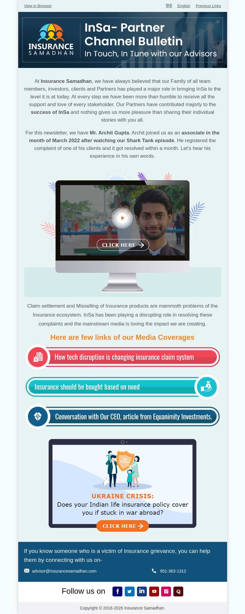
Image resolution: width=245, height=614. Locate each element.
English (184, 6)
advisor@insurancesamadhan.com (64, 571)
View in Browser (38, 6)
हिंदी (169, 6)
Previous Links (208, 6)
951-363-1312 (173, 571)
